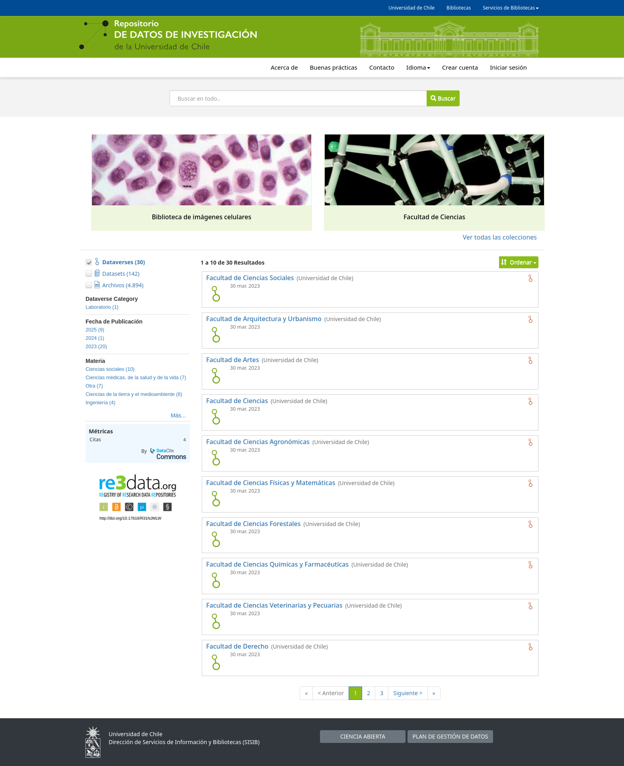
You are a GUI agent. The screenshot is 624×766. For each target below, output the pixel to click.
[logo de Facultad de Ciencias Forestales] (215, 539)
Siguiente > (407, 693)
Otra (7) (94, 386)
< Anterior (331, 693)
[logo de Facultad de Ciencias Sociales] (215, 293)
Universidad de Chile (411, 7)
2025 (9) (95, 330)
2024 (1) (95, 338)
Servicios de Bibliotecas (511, 7)
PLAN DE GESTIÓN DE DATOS (450, 736)
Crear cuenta (460, 67)
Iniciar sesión (508, 67)
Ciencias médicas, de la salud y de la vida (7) (136, 377)
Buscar (443, 98)
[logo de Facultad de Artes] (215, 375)
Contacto (381, 67)
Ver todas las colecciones (500, 237)
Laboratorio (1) (102, 307)
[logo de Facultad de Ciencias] (215, 416)
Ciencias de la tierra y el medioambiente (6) (134, 394)
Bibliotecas (459, 7)
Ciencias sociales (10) (110, 369)
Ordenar (518, 262)
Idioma (418, 67)
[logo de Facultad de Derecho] (215, 662)
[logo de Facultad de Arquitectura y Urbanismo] (215, 334)
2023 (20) (96, 346)
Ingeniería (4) (100, 402)
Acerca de (284, 67)
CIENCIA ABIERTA (362, 736)
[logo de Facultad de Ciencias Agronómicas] (215, 457)
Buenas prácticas (333, 67)
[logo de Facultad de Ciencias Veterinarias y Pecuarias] (215, 621)
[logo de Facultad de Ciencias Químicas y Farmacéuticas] (215, 580)
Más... (178, 415)
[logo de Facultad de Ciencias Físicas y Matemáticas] (215, 498)
